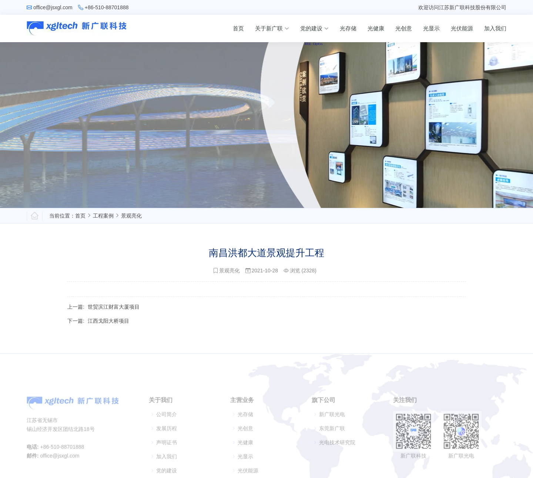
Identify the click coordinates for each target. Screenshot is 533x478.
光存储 (348, 28)
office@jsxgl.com (53, 7)
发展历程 (166, 439)
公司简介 (166, 425)
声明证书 (166, 453)
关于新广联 (272, 28)
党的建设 (314, 28)
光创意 (403, 28)
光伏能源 (462, 28)
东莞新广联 (332, 439)
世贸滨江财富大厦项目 (114, 311)
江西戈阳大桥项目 (108, 325)
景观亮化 (131, 216)
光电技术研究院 (337, 453)
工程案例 (103, 216)
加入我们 (495, 28)
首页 (238, 28)
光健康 (376, 28)
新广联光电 (332, 425)
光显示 (431, 28)
